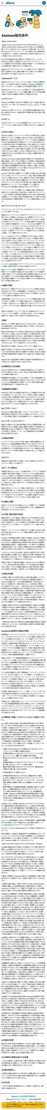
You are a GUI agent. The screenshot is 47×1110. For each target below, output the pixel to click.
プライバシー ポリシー (33, 105)
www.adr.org (8, 825)
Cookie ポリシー (35, 1104)
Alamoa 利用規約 (36, 84)
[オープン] (2, 3)
